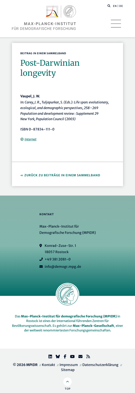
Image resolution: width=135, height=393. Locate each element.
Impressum (69, 365)
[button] (109, 6)
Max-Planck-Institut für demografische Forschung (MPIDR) (69, 316)
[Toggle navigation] (116, 24)
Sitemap (68, 370)
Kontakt (48, 365)
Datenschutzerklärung (100, 365)
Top (67, 388)
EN (115, 6)
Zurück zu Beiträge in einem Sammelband (62, 175)
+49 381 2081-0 (58, 259)
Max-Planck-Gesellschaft (93, 326)
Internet (30, 139)
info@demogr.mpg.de (63, 266)
